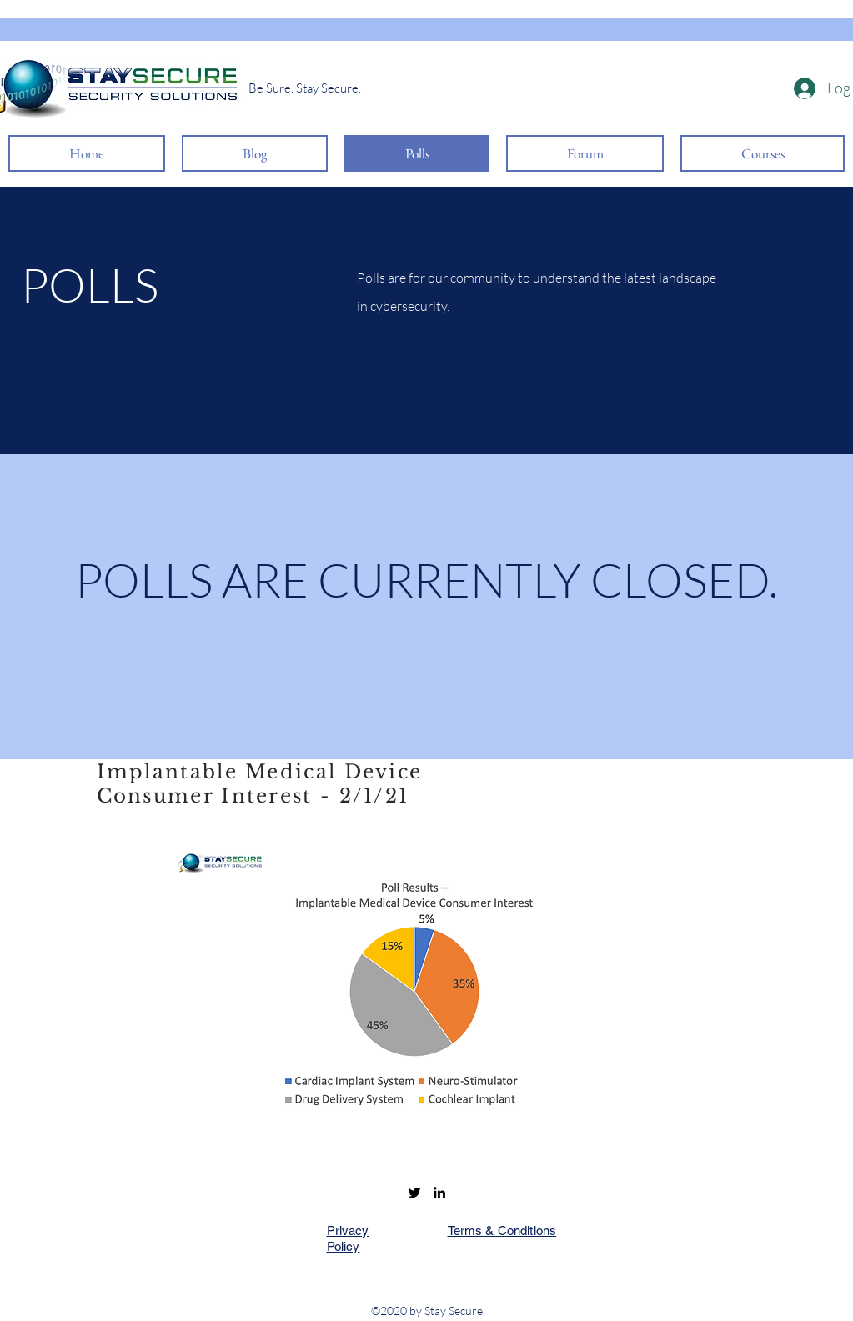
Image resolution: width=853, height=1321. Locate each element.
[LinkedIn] (439, 1192)
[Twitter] (414, 1192)
